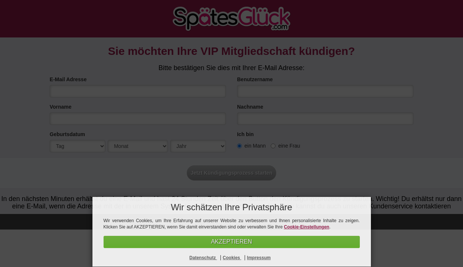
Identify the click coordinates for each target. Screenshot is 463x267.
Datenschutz (203, 257)
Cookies (232, 257)
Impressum (259, 257)
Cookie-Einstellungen (306, 227)
